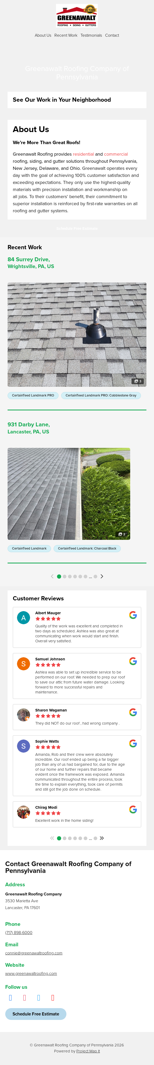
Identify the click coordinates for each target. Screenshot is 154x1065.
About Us (43, 35)
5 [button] (80, 576)
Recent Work (65, 35)
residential (83, 154)
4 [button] (75, 576)
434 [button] (95, 576)
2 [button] (64, 576)
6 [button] (85, 576)
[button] (52, 576)
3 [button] (70, 576)
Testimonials (91, 35)
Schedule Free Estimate (77, 228)
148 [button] (95, 838)
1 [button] (59, 576)
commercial (116, 154)
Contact (112, 35)
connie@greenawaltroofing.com (33, 953)
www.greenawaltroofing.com (31, 973)
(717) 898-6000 (18, 933)
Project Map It (88, 1051)
